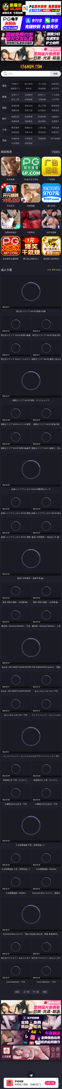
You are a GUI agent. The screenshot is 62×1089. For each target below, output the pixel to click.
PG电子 (15, 83)
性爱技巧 (55, 132)
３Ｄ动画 (55, 94)
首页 (17, 992)
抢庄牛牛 (55, 88)
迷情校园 (15, 132)
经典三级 (28, 110)
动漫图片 (55, 116)
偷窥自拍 (15, 116)
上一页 (26, 992)
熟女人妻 (15, 99)
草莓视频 (42, 138)
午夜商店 (28, 138)
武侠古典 (55, 127)
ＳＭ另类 (55, 99)
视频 (4, 96)
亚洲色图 (28, 116)
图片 (4, 118)
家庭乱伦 (28, 127)
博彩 (4, 85)
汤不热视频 (55, 138)
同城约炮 (15, 138)
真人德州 (28, 83)
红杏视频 (15, 143)
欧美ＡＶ (42, 94)
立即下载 (50, 1083)
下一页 (36, 992)
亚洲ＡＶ (15, 94)
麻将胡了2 (15, 88)
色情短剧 (28, 143)
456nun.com (31, 66)
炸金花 (28, 88)
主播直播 (42, 99)
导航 (4, 140)
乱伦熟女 (42, 110)
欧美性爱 (55, 105)
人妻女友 (42, 127)
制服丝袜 (15, 110)
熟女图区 (42, 121)
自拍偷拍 (28, 94)
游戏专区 (55, 83)
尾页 (45, 992)
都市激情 (15, 127)
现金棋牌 (42, 88)
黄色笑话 (42, 132)
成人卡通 (42, 105)
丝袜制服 (28, 99)
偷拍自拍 (28, 105)
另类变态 (55, 110)
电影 (4, 107)
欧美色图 (42, 116)
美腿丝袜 (15, 121)
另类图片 (55, 121)
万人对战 (42, 83)
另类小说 (28, 132)
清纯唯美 (28, 121)
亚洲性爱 (15, 105)
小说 (4, 129)
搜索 (55, 73)
